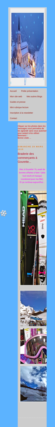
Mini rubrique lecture (19, 107)
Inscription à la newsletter (21, 113)
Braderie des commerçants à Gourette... (27, 157)
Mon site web (16, 96)
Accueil (13, 91)
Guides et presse (17, 102)
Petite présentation (29, 91)
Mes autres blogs (34, 96)
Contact (13, 118)
